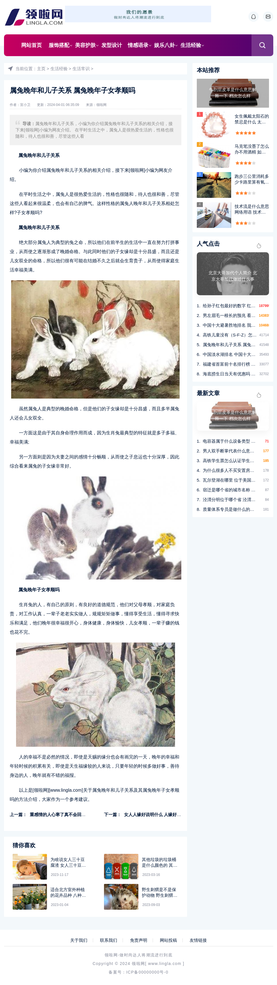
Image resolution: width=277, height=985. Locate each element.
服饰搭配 (59, 45)
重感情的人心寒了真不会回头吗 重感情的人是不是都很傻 (84, 814)
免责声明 (138, 940)
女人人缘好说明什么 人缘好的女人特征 (161, 814)
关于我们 (78, 940)
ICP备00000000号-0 (147, 972)
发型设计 (111, 45)
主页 (41, 68)
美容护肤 (85, 45)
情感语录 (138, 45)
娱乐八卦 (164, 45)
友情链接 (198, 940)
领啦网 (101, 105)
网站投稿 (168, 940)
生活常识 (81, 68)
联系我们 (108, 940)
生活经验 (190, 45)
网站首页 (31, 45)
